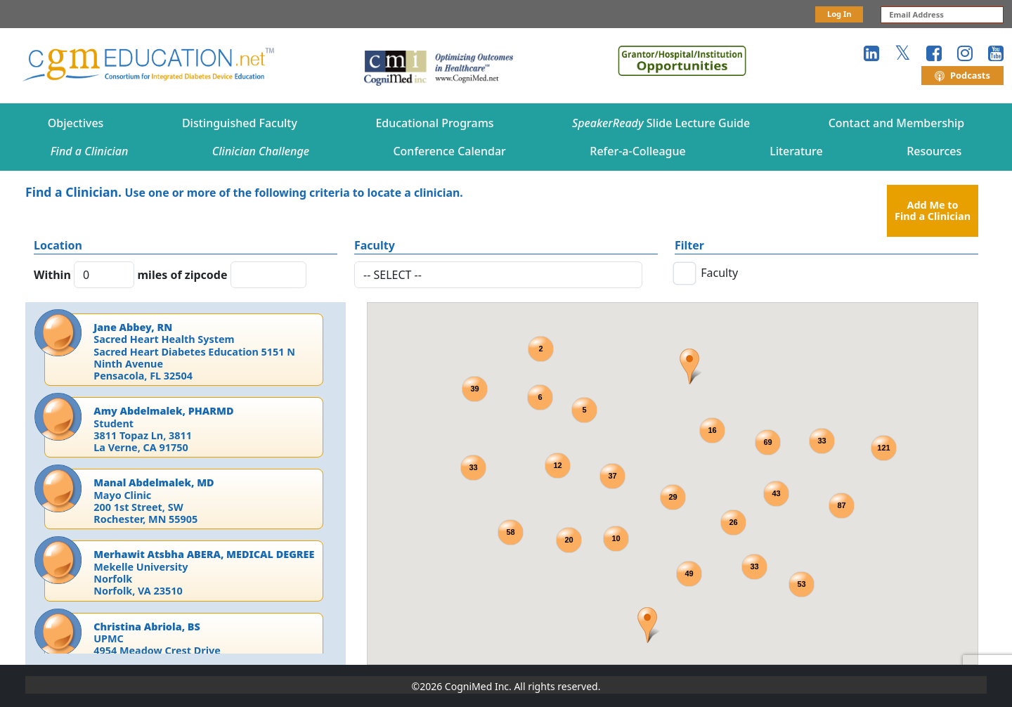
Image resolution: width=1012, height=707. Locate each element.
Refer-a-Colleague (637, 151)
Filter (689, 245)
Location (58, 245)
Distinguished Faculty (239, 123)
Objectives (76, 123)
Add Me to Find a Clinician (933, 210)
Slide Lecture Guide (661, 123)
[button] (690, 366)
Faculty (374, 245)
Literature (796, 151)
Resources (934, 151)
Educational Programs (434, 123)
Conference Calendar (449, 151)
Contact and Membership (897, 123)
